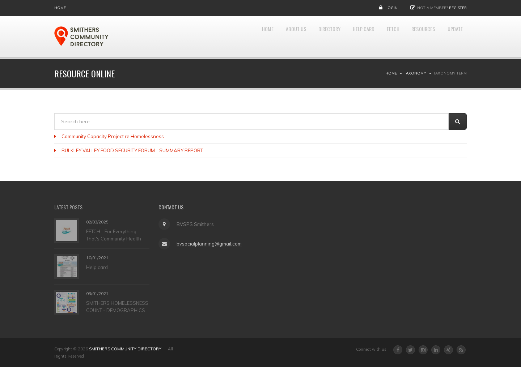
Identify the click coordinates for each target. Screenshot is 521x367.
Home (60, 7)
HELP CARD (347, 36)
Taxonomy (415, 73)
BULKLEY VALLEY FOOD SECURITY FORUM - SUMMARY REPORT (132, 150)
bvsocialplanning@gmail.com (207, 244)
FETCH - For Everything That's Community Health (113, 234)
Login (391, 7)
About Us (268, 36)
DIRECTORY (307, 36)
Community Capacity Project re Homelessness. (113, 136)
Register (458, 7)
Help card (97, 267)
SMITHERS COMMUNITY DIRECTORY (125, 348)
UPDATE (452, 36)
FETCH (381, 36)
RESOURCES (416, 36)
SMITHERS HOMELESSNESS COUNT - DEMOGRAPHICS (117, 306)
